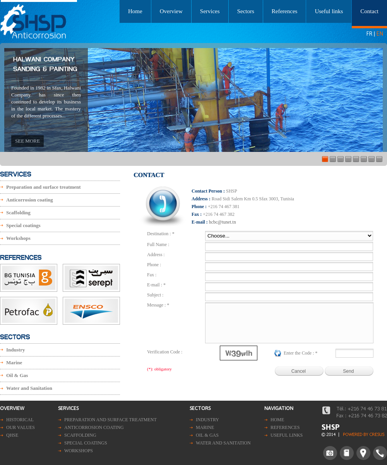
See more (27, 141)
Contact (369, 11)
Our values (20, 427)
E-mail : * (156, 285)
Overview (171, 11)
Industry (15, 350)
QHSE (12, 435)
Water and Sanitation (29, 388)
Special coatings (23, 225)
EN (379, 34)
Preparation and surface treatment (43, 187)
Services (210, 11)
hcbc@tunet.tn (222, 222)
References (285, 11)
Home (135, 11)
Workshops (18, 238)
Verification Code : (164, 352)
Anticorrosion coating (29, 200)
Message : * (158, 305)
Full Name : (158, 244)
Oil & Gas (17, 375)
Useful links (329, 11)
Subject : (155, 295)
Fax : (151, 274)
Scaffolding (18, 212)
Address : (156, 254)
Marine (14, 362)
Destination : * (161, 233)
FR (369, 34)
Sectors (245, 11)
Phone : (154, 264)
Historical (20, 419)
